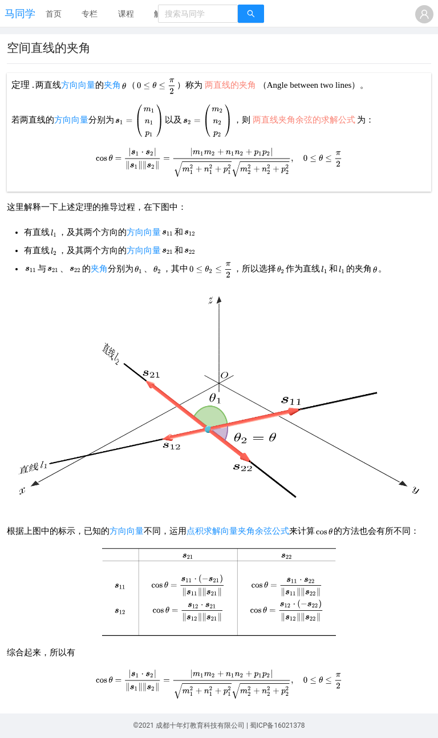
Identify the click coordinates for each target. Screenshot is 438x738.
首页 (54, 13)
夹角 (112, 85)
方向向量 (78, 85)
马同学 (20, 13)
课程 (126, 13)
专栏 (90, 13)
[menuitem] (53, 14)
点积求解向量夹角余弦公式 (237, 531)
